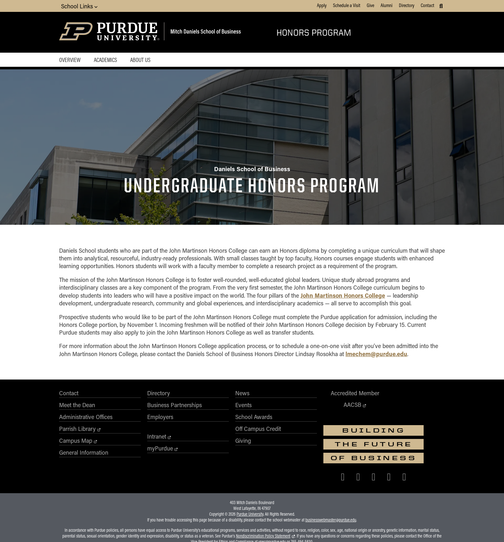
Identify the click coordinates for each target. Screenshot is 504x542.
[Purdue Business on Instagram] (393, 444)
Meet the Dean (77, 409)
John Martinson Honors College (343, 299)
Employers (149, 421)
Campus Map (75, 445)
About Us (141, 60)
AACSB (314, 409)
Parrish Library (77, 433)
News (220, 397)
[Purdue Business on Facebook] (362, 444)
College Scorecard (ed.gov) (290, 528)
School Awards (231, 421)
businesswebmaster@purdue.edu (330, 495)
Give (370, 5)
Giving (221, 445)
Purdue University (250, 489)
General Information (83, 457)
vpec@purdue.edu (272, 517)
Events (221, 409)
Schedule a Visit (346, 5)
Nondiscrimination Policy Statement (263, 511)
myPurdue (149, 453)
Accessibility (150, 528)
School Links (79, 6)
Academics (105, 60)
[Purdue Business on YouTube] (424, 444)
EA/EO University (180, 528)
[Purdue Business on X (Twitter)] (378, 444)
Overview (70, 60)
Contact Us (355, 528)
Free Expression (249, 528)
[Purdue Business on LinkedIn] (408, 444)
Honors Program (313, 32)
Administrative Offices (86, 421)
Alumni (386, 5)
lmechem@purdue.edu (376, 358)
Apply (322, 5)
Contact (427, 5)
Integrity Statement (214, 528)
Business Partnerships (163, 409)
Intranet (145, 441)
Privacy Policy (329, 528)
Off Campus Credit (236, 433)
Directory (406, 5)
